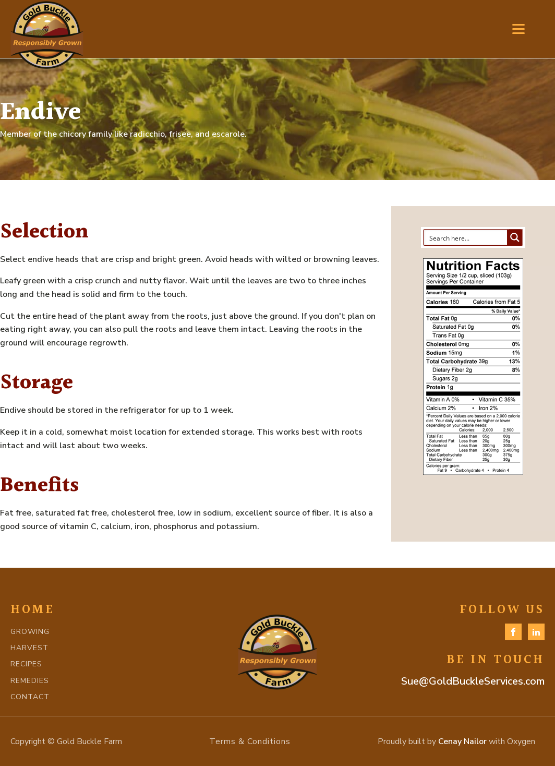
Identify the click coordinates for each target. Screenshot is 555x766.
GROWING (30, 632)
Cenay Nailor (462, 741)
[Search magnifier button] (515, 237)
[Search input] (465, 237)
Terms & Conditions (250, 741)
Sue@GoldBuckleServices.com (473, 681)
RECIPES (26, 664)
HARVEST (29, 648)
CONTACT (30, 697)
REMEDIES (29, 681)
